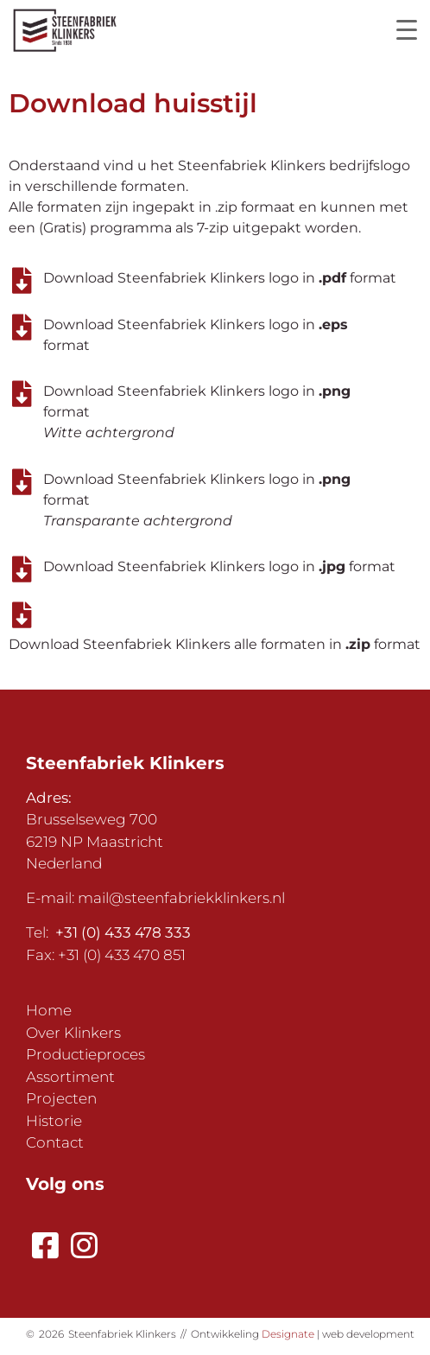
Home (49, 1010)
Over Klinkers (73, 1032)
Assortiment (70, 1076)
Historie (54, 1120)
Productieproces (85, 1054)
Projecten (61, 1098)
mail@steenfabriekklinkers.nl (181, 898)
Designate (288, 1333)
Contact (55, 1142)
